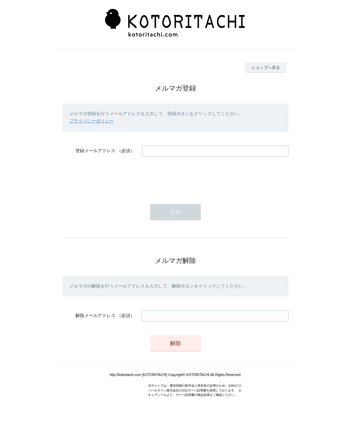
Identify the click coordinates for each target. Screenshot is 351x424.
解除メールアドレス (95, 315)
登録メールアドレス (95, 150)
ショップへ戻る (265, 67)
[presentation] (194, 176)
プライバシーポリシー (91, 120)
